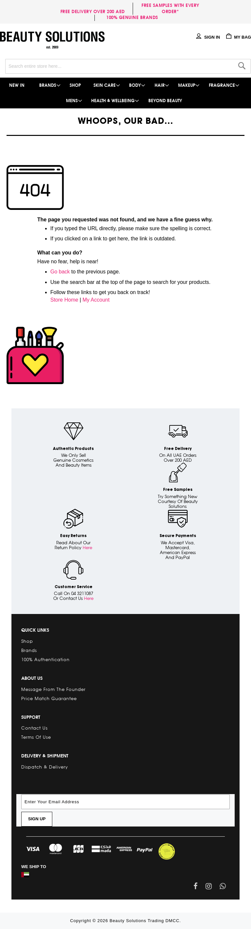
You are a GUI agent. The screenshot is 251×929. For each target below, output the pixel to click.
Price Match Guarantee (49, 698)
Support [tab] (30, 717)
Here (87, 547)
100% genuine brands (132, 17)
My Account (95, 300)
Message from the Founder (53, 689)
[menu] (125, 93)
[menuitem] (17, 85)
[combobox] (128, 66)
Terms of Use (36, 737)
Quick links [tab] (35, 630)
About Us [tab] (31, 678)
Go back (60, 271)
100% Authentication (45, 659)
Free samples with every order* (170, 8)
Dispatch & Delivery (44, 767)
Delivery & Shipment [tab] (44, 756)
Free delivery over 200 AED (93, 11)
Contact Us (34, 728)
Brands (29, 650)
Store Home (64, 300)
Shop (27, 641)
